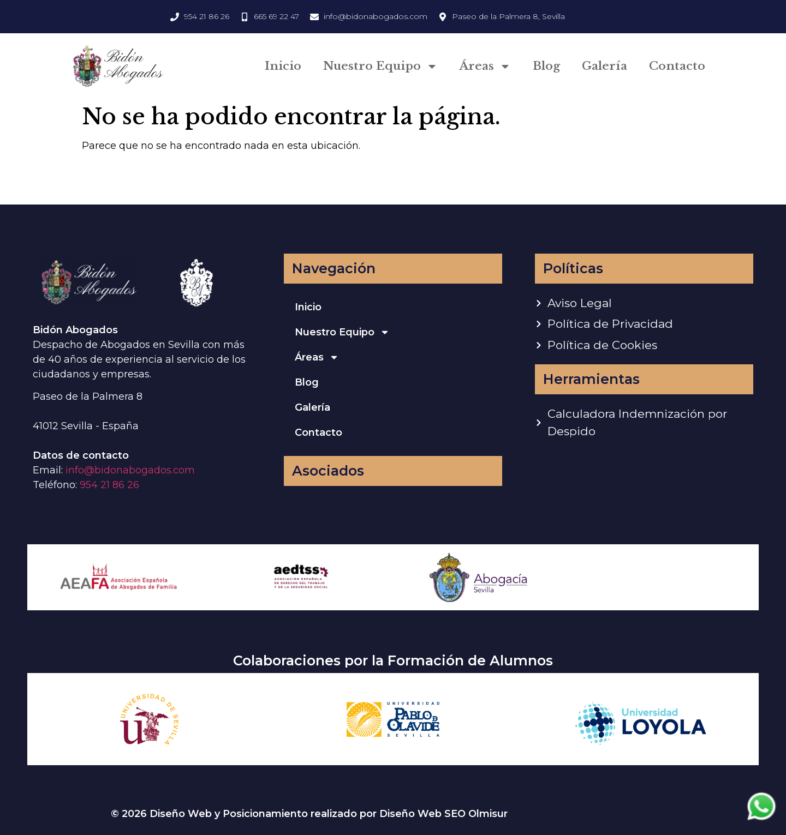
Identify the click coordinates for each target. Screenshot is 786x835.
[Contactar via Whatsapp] (761, 819)
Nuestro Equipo (380, 66)
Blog (546, 66)
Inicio (283, 66)
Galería (604, 66)
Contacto (677, 66)
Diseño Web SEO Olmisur (443, 814)
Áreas (485, 66)
